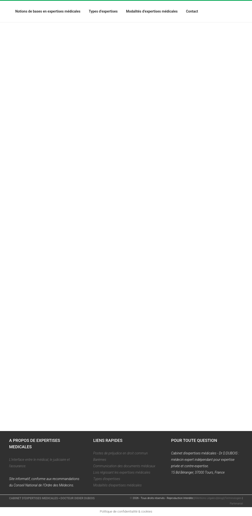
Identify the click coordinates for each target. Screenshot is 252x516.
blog (220, 498)
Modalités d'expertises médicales (117, 485)
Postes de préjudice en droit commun (120, 453)
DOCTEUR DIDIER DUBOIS (78, 498)
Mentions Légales (205, 498)
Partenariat (236, 503)
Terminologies (233, 498)
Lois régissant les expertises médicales (121, 472)
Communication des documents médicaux (124, 466)
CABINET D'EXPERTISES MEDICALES (33, 498)
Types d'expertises (106, 479)
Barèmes (99, 460)
